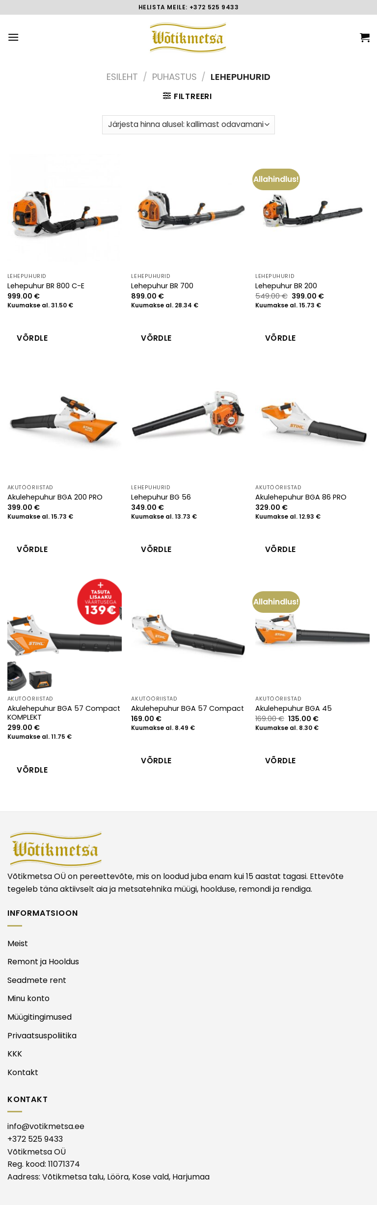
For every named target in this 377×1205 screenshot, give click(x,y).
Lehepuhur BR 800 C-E (45, 286)
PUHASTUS (174, 77)
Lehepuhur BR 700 (162, 286)
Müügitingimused (39, 1017)
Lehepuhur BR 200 (286, 286)
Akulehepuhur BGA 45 (293, 708)
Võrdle (32, 338)
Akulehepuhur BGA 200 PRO (55, 497)
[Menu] (13, 37)
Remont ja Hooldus (43, 961)
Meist (17, 943)
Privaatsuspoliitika (42, 1035)
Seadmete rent (36, 980)
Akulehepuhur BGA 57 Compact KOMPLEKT (63, 713)
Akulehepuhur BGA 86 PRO (301, 497)
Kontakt (22, 1072)
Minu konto (28, 998)
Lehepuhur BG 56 (161, 497)
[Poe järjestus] (188, 124)
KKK (14, 1053)
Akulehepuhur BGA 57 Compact (187, 708)
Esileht (122, 77)
